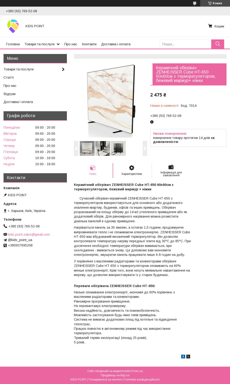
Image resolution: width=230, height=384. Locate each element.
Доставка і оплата (115, 44)
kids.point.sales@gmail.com (29, 234)
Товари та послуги (39, 44)
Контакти (89, 44)
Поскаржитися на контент (105, 379)
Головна (13, 44)
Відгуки (9, 94)
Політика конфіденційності (142, 379)
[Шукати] (217, 44)
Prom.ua (137, 371)
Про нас (70, 44)
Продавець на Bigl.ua (115, 375)
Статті (9, 77)
